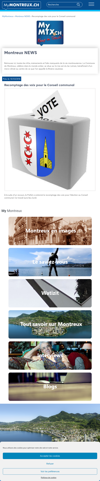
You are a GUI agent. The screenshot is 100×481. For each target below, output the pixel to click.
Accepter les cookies (50, 456)
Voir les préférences (50, 471)
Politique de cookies (48, 477)
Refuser (50, 463)
